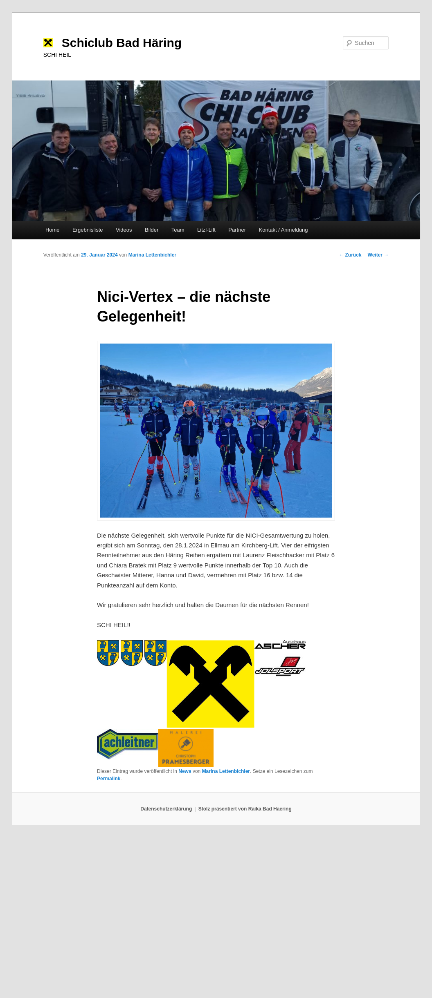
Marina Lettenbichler (152, 255)
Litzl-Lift (206, 230)
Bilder (151, 230)
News (184, 771)
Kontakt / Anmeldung (283, 230)
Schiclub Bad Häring (122, 42)
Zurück (350, 255)
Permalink (108, 778)
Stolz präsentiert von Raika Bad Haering (245, 809)
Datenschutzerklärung (166, 809)
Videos (124, 230)
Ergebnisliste (87, 230)
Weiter (378, 255)
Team (177, 230)
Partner (237, 230)
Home (52, 230)
